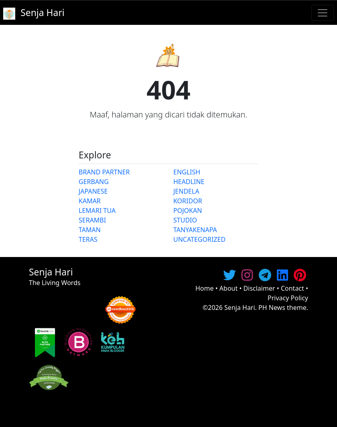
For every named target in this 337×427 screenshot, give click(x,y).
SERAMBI (92, 220)
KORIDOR (187, 200)
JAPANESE (93, 191)
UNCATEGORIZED (199, 239)
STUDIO (185, 220)
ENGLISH (186, 172)
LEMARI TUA (97, 210)
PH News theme (282, 307)
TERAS (88, 239)
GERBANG (94, 181)
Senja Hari (239, 307)
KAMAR (90, 200)
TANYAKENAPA (195, 229)
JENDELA (186, 191)
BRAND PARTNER (104, 172)
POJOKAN (187, 210)
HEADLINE (189, 181)
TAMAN (90, 229)
